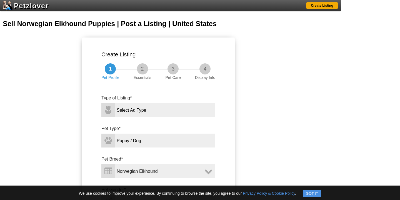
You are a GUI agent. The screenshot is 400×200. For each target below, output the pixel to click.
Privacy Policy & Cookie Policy (269, 193)
